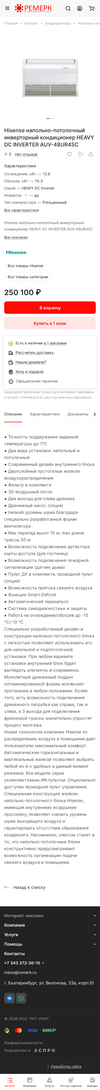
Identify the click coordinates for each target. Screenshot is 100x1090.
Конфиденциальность (23, 1042)
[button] (48, 118)
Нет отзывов (26, 154)
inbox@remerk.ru (20, 972)
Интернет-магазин (23, 915)
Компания (14, 925)
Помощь (13, 944)
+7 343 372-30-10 (22, 963)
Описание (13, 414)
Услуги (11, 934)
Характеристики (45, 414)
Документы (78, 414)
